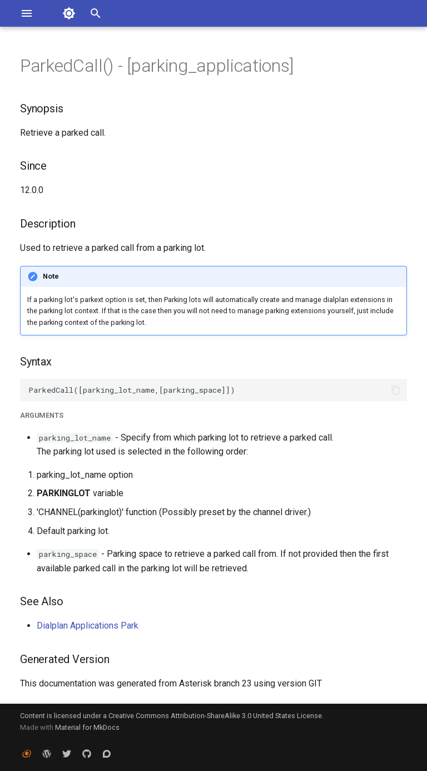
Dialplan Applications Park (87, 625)
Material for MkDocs (87, 727)
